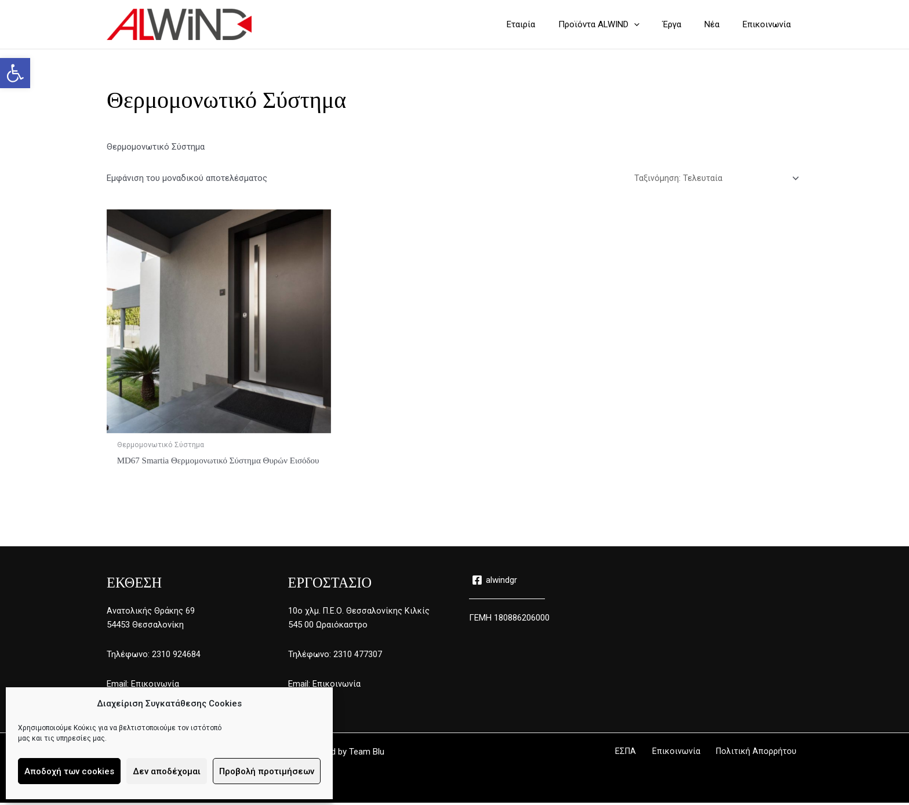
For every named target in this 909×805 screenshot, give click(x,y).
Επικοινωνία (155, 686)
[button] (15, 73)
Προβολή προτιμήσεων (266, 771)
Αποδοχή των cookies (69, 771)
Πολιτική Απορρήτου (761, 754)
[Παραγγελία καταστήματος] (715, 178)
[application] (654, 24)
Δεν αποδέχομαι (167, 771)
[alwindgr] (495, 582)
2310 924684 (176, 656)
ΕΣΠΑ (644, 754)
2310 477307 (357, 656)
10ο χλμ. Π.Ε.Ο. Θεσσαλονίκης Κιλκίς (359, 612)
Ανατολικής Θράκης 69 (151, 612)
